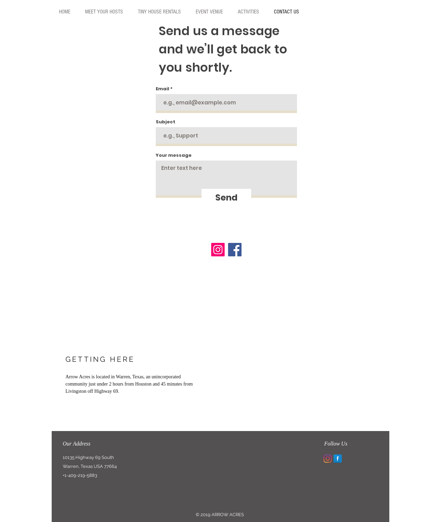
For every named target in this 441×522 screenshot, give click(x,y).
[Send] (226, 197)
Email (162, 88)
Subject (165, 122)
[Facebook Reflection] (338, 458)
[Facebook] (235, 249)
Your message (174, 155)
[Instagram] (218, 249)
